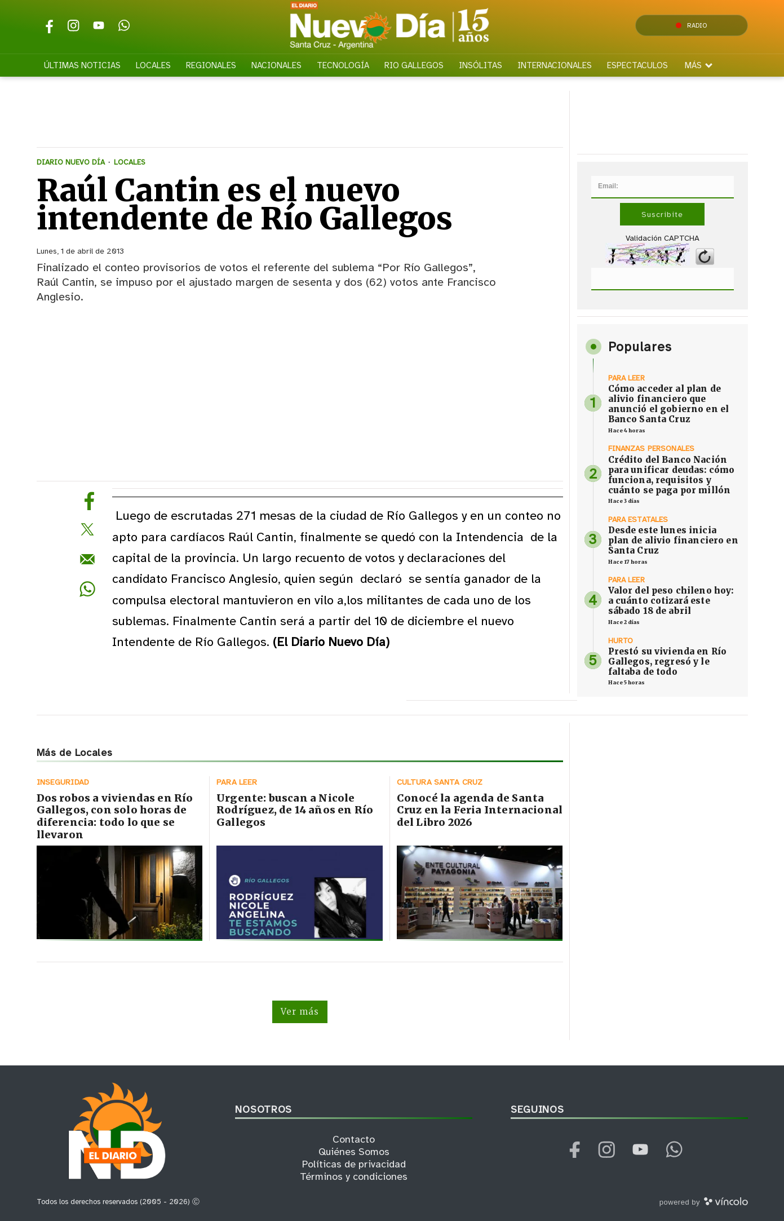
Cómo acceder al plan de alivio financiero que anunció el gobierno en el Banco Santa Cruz (668, 403)
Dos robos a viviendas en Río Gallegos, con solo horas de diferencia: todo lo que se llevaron (115, 816)
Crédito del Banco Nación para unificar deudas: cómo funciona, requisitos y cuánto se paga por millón (671, 475)
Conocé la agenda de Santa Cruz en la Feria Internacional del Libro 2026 (479, 810)
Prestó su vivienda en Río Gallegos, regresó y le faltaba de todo (667, 661)
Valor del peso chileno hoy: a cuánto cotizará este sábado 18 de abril (671, 600)
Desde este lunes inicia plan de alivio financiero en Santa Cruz (673, 540)
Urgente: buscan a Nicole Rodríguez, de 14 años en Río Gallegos (294, 810)
